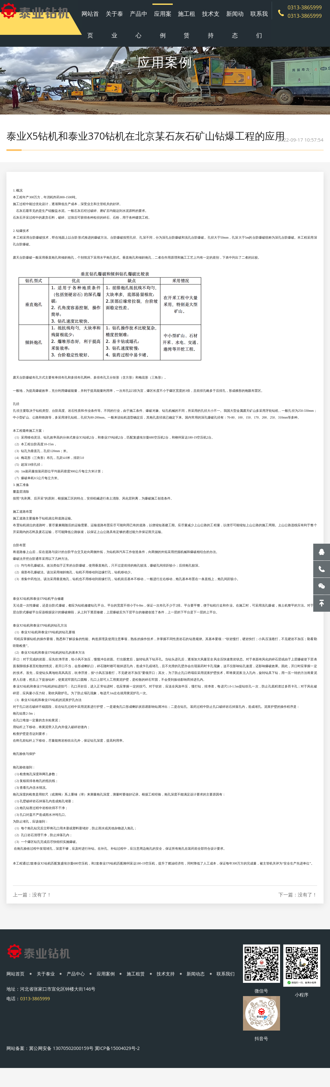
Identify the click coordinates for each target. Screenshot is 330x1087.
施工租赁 (187, 22)
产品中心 (144, 22)
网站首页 (101, 22)
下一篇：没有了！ (297, 911)
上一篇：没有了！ (32, 911)
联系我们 (251, 22)
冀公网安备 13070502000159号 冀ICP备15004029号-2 (84, 1065)
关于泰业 (122, 22)
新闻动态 (230, 22)
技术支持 (208, 22)
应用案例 (165, 22)
